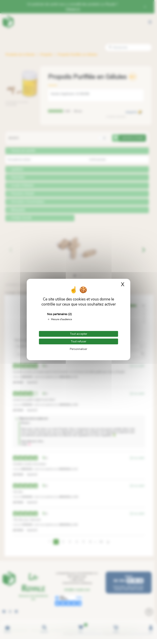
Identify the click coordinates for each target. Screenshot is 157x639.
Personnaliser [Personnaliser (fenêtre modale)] (78, 349)
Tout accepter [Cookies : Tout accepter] (78, 334)
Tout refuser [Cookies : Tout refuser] (78, 341)
